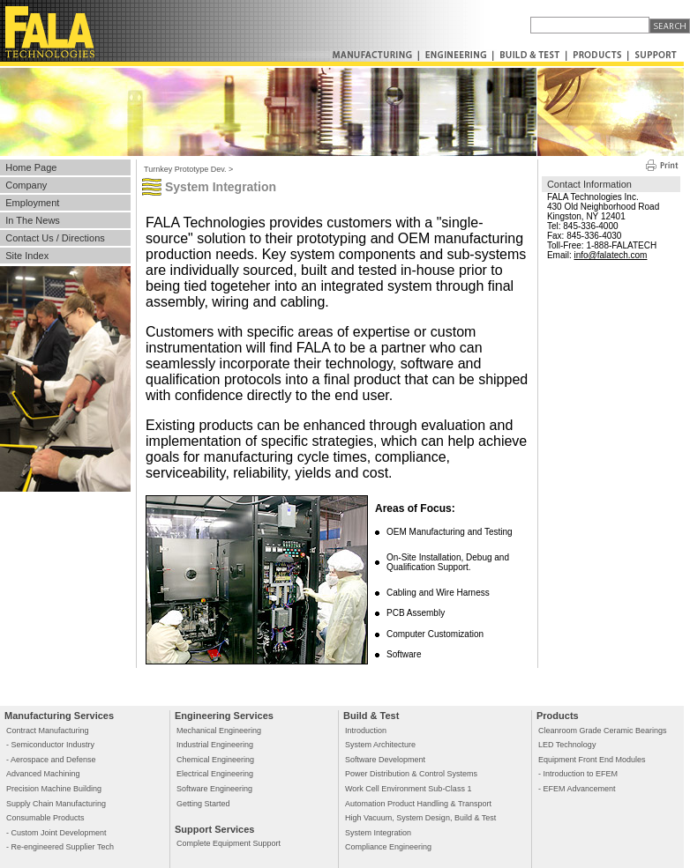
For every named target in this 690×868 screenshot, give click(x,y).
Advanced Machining (43, 773)
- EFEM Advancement (577, 788)
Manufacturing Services (59, 715)
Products (557, 715)
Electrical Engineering (214, 773)
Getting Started (203, 803)
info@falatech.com (610, 255)
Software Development (385, 759)
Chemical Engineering (215, 759)
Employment (32, 202)
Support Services (214, 829)
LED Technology (567, 744)
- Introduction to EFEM (578, 773)
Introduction (365, 730)
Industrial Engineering (214, 744)
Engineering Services (224, 715)
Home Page (30, 167)
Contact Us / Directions (54, 238)
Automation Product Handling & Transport (418, 803)
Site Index (27, 255)
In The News (32, 220)
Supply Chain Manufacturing (56, 803)
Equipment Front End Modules (592, 759)
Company (26, 185)
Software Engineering (214, 788)
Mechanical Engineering (218, 730)
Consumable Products (45, 817)
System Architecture (380, 744)
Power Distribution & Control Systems (411, 773)
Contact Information (589, 184)
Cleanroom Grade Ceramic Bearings (602, 730)
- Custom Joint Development (56, 832)
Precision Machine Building (53, 788)
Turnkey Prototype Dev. (185, 169)
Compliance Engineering (388, 846)
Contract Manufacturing (47, 730)
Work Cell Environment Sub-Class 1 (408, 788)
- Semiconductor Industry (50, 744)
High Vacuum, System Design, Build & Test (420, 817)
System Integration (378, 832)
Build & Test (371, 715)
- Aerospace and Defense (51, 759)
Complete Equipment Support (228, 843)
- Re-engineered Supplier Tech (60, 846)
